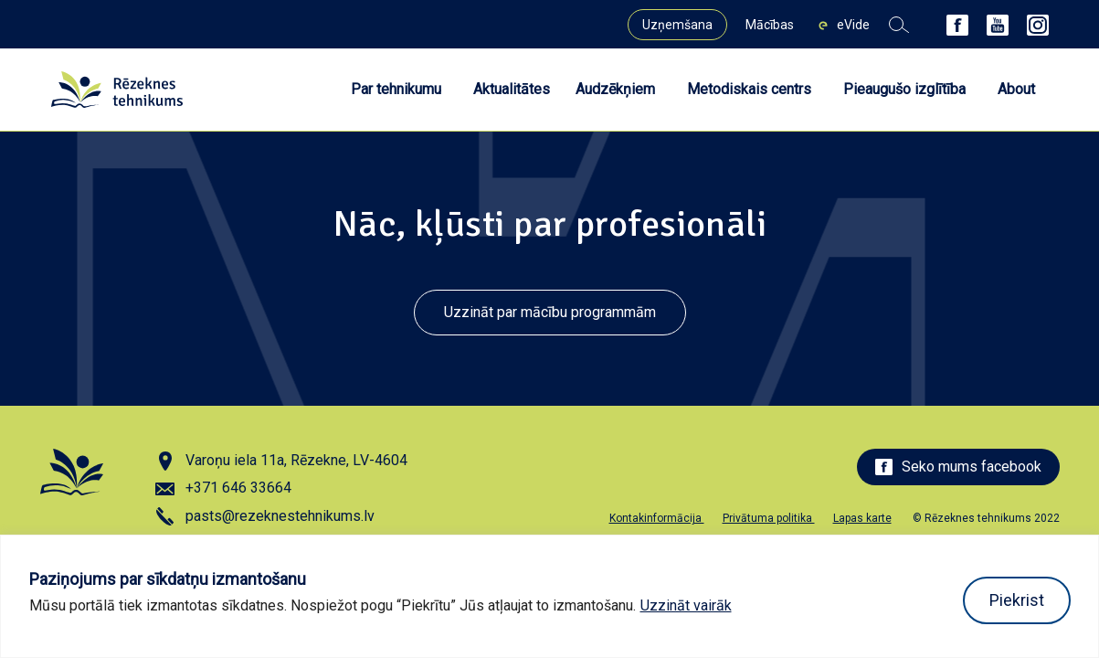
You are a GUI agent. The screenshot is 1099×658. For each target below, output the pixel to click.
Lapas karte (862, 518)
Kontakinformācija (656, 518)
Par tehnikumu (396, 89)
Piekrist (1016, 600)
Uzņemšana (677, 24)
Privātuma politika (769, 518)
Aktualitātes (511, 89)
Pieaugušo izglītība (904, 89)
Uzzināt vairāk (686, 605)
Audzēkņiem (615, 89)
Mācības (769, 24)
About (1016, 89)
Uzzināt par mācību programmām (550, 312)
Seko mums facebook (958, 466)
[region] (549, 596)
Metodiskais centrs (749, 89)
